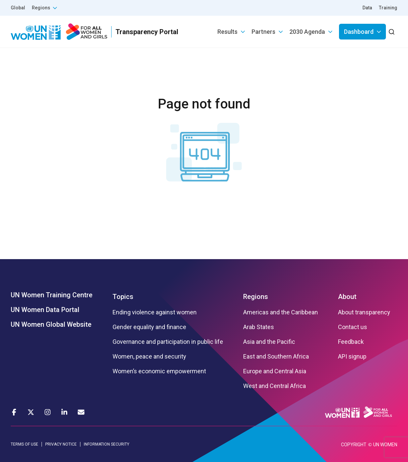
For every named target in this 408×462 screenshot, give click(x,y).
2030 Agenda (307, 31)
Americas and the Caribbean (280, 312)
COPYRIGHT (353, 444)
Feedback (351, 341)
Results (227, 31)
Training (388, 7)
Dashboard (358, 31)
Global (18, 7)
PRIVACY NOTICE (61, 444)
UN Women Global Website (51, 324)
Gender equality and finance (149, 327)
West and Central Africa (274, 386)
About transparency (364, 312)
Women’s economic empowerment (159, 371)
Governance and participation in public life (168, 341)
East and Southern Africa (276, 356)
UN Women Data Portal (45, 309)
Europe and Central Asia (274, 371)
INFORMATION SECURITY (106, 444)
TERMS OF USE (24, 444)
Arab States (258, 327)
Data (367, 7)
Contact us (352, 327)
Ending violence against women (155, 312)
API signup (352, 356)
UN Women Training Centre (51, 295)
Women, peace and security (149, 356)
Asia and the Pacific (269, 341)
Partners (263, 31)
